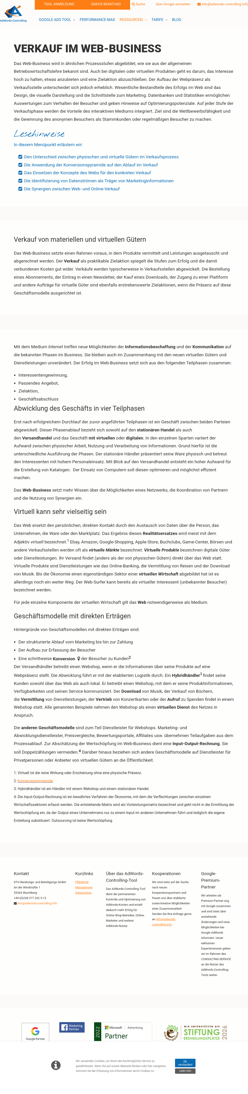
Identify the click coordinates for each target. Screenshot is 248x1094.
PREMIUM (81, 882)
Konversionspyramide (35, 781)
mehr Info (185, 1071)
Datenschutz (83, 892)
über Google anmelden (171, 4)
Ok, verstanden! (185, 1063)
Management (84, 887)
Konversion (64, 658)
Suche (138, 4)
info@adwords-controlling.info (222, 4)
